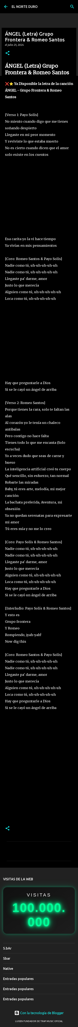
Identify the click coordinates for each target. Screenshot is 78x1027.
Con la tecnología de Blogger (39, 1013)
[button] (7, 53)
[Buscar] (72, 7)
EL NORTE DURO (25, 6)
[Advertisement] (39, 197)
